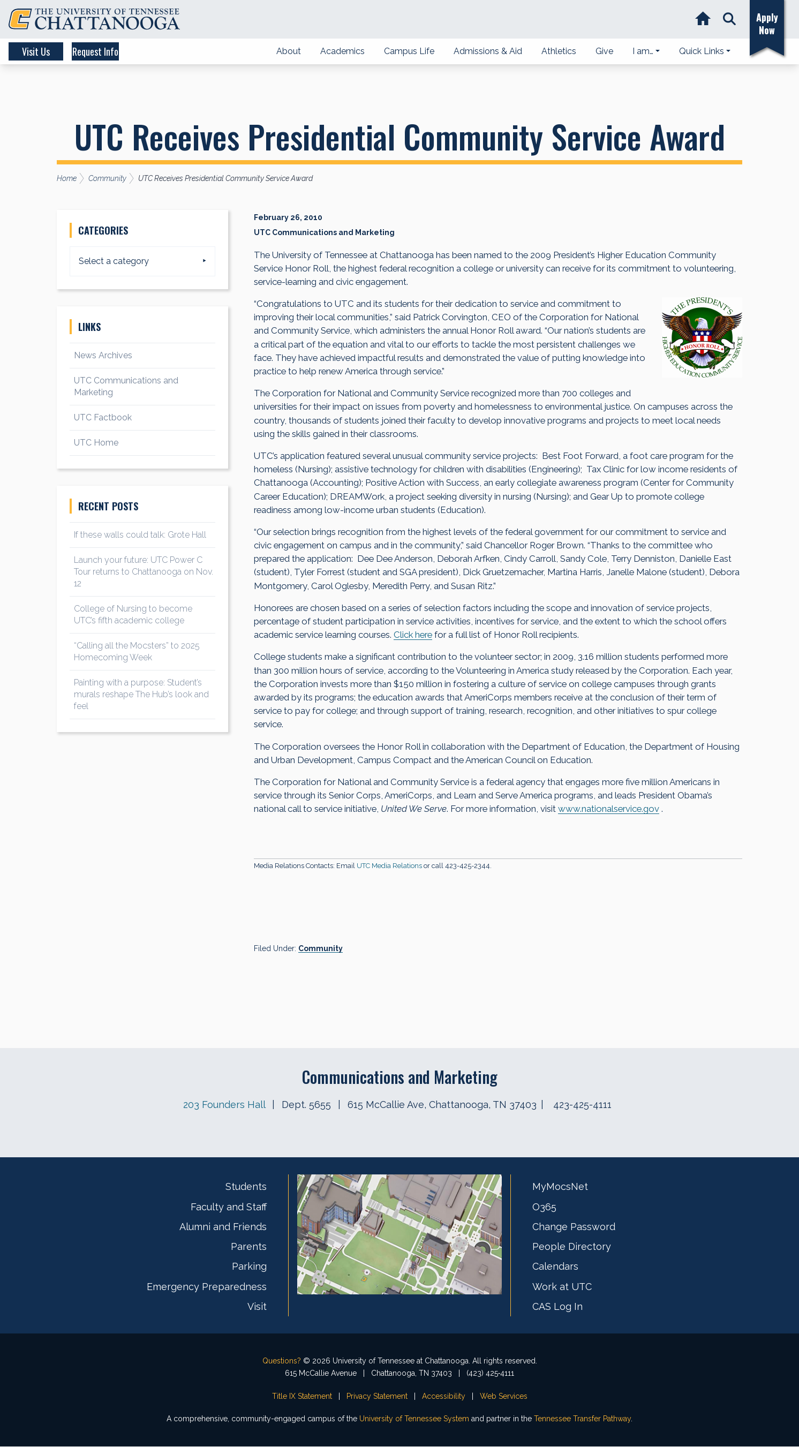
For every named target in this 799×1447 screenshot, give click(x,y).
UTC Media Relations (389, 866)
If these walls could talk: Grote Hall (140, 535)
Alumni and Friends (223, 1226)
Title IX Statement (302, 1396)
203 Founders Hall (224, 1105)
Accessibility (443, 1396)
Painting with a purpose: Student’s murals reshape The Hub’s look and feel (141, 694)
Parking (249, 1266)
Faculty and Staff (229, 1206)
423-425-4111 (582, 1105)
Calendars (555, 1266)
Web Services (503, 1396)
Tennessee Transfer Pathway (582, 1419)
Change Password (573, 1226)
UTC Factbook (103, 417)
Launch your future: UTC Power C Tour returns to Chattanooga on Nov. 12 (143, 572)
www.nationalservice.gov (608, 809)
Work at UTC (562, 1286)
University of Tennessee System (414, 1419)
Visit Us (49, 51)
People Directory (571, 1247)
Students (246, 1187)
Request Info (139, 51)
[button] (726, 19)
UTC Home (96, 443)
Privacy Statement (377, 1396)
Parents (249, 1247)
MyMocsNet (560, 1187)
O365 (544, 1206)
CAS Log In (557, 1306)
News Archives (103, 355)
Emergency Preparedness (207, 1286)
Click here (413, 635)
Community (320, 949)
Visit (257, 1306)
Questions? (281, 1361)
